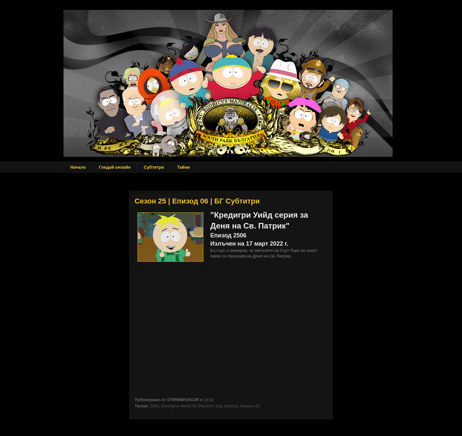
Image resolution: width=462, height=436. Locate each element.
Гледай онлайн (115, 167)
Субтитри (154, 167)
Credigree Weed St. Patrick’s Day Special (199, 406)
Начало (78, 167)
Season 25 (250, 406)
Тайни (183, 167)
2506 (154, 406)
